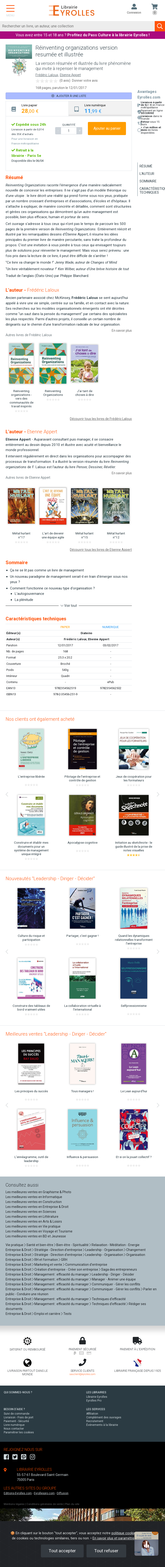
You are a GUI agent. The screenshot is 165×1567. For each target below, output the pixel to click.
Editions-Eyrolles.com (18, 1493)
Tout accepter (62, 1550)
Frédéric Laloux (47, 75)
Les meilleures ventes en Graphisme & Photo (38, 1192)
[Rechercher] (77, 26)
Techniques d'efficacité (109, 1299)
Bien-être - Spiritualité (72, 1245)
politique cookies (124, 1533)
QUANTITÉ (68, 124)
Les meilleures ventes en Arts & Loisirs (34, 1221)
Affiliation (92, 1413)
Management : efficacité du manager (61, 1274)
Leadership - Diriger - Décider (113, 1274)
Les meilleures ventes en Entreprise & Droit (37, 1207)
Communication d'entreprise (86, 1264)
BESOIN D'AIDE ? (14, 1409)
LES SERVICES (95, 1409)
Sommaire (148, 181)
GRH (64, 1260)
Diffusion (62, 1493)
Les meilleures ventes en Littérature (32, 1216)
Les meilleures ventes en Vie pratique (33, 1226)
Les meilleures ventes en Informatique (34, 1197)
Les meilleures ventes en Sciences (31, 1212)
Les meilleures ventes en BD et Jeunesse (36, 1236)
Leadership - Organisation (104, 1250)
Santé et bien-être (39, 1245)
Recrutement (94, 1421)
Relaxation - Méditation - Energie (116, 1245)
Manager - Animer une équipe (114, 1279)
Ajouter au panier (107, 128)
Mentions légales (14, 1504)
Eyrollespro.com (44, 1493)
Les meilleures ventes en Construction (34, 1202)
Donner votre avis (85, 80)
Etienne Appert (70, 75)
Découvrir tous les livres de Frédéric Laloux (101, 419)
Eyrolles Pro (93, 1400)
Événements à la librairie (102, 1425)
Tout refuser (106, 1550)
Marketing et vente (48, 1264)
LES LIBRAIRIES (96, 1392)
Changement (136, 1250)
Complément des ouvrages (103, 1417)
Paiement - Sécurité (16, 1421)
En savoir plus (122, 330)
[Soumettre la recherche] (160, 26)
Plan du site (72, 1504)
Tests (67, 1314)
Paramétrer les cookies (19, 1432)
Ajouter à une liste (68, 96)
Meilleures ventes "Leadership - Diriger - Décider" (56, 1034)
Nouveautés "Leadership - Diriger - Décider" (50, 878)
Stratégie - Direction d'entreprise (58, 1250)
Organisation (135, 1255)
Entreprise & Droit (18, 1250)
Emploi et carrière (47, 1314)
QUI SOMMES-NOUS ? (18, 1392)
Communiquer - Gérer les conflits (116, 1284)
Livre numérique (14, 1425)
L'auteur (147, 174)
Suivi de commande (16, 1413)
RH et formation (46, 1260)
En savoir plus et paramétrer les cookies (123, 1538)
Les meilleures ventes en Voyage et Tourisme (39, 1231)
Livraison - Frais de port (18, 1417)
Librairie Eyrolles (96, 1396)
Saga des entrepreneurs (119, 1269)
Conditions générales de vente (44, 1504)
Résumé (146, 166)
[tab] (37, 108)
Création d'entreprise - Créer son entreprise (66, 1269)
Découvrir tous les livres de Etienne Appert (101, 550)
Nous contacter (14, 1428)
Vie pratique (14, 1245)
